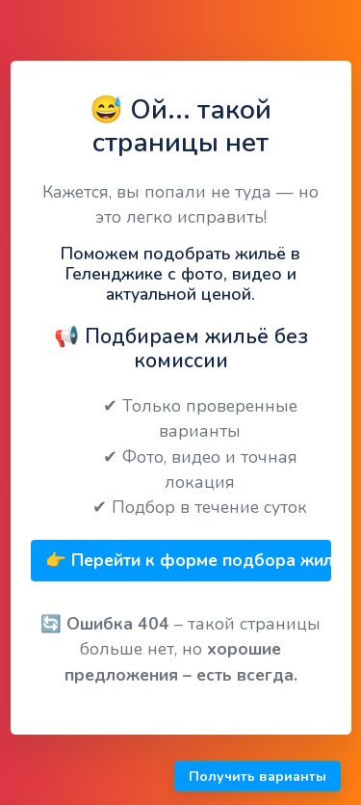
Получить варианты (257, 776)
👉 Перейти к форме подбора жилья (188, 560)
